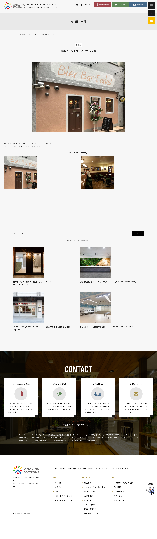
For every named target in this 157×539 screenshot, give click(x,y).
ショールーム (119, 491)
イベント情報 (89, 504)
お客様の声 (88, 496)
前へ (16, 233)
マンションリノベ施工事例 (94, 487)
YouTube (87, 500)
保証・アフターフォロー (64, 496)
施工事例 (87, 482)
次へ (24, 233)
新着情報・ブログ (91, 513)
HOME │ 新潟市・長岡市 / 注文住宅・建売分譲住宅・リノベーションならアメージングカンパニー (91, 468)
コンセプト (59, 482)
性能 (56, 491)
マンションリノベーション (65, 500)
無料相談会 (118, 496)
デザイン (58, 487)
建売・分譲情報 (90, 509)
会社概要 (117, 487)
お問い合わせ (119, 500)
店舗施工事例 (89, 491)
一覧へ (138, 233)
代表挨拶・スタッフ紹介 (123, 482)
